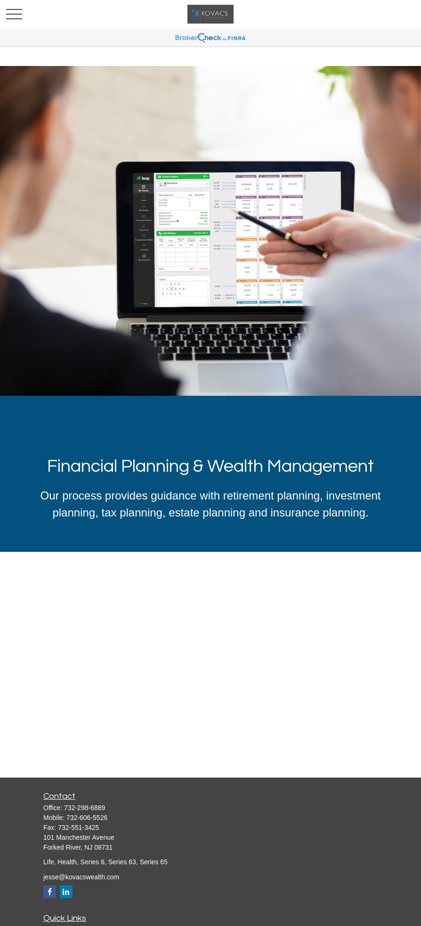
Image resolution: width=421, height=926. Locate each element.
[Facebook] (49, 891)
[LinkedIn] (66, 891)
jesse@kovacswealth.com (81, 877)
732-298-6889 (84, 807)
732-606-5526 (86, 817)
